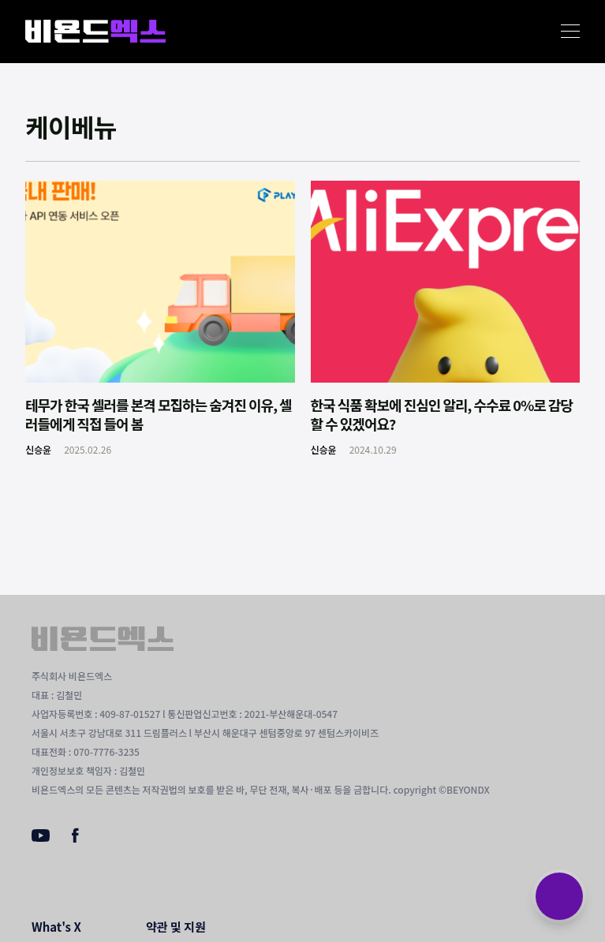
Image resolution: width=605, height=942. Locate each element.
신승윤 (38, 449)
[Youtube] (41, 837)
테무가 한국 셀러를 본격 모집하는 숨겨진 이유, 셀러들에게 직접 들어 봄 (158, 414)
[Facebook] (75, 839)
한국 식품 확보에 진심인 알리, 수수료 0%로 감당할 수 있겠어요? (442, 414)
